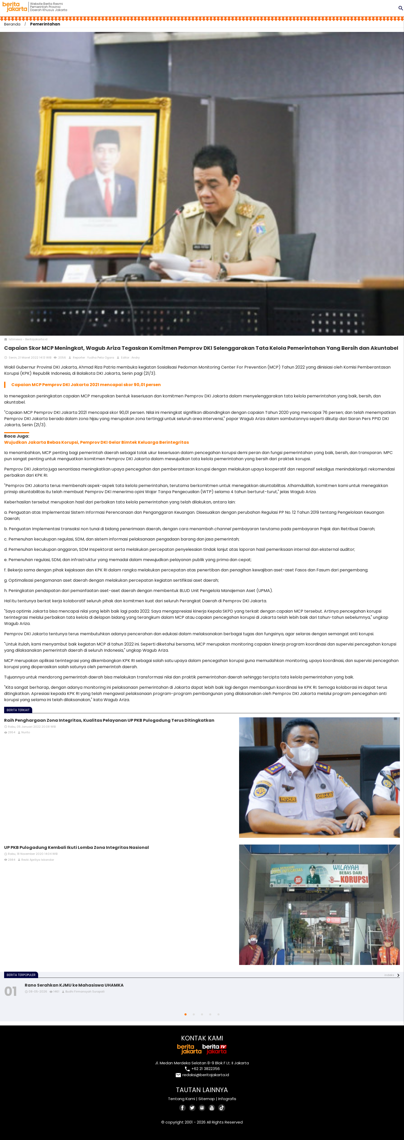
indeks (389, 975)
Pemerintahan (45, 24)
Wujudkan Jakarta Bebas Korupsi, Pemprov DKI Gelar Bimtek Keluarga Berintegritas (96, 442)
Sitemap (206, 1098)
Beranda (12, 24)
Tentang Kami (181, 1098)
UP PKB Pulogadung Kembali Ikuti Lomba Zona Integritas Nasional (76, 847)
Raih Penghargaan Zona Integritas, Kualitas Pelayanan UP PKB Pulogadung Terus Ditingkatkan (109, 720)
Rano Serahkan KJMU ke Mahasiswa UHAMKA (74, 985)
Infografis (227, 1098)
